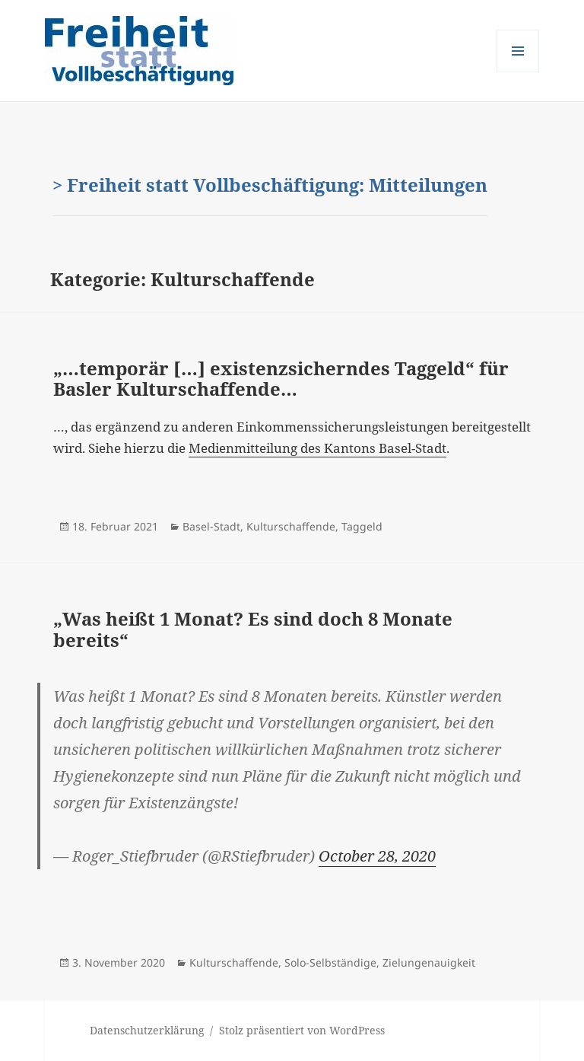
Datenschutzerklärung (147, 1030)
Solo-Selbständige (330, 962)
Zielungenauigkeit (428, 962)
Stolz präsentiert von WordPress (302, 1030)
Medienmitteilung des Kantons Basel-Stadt (317, 448)
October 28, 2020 (377, 856)
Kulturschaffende (290, 526)
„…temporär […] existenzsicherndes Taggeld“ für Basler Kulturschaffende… (281, 378)
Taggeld (361, 526)
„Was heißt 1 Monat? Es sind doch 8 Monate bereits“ (252, 629)
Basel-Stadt (211, 526)
